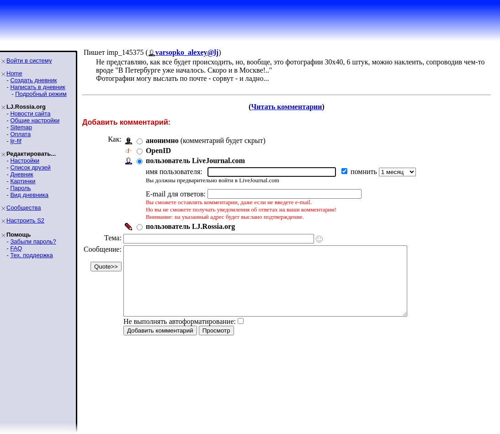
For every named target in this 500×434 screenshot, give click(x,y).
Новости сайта (30, 113)
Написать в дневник (37, 87)
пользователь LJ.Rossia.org (190, 226)
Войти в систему (29, 60)
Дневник (21, 174)
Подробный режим (40, 93)
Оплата (20, 134)
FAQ (16, 248)
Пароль (20, 188)
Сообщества (23, 207)
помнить (365, 171)
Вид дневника (29, 194)
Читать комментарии (286, 107)
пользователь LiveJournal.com (195, 160)
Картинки (22, 181)
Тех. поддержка (31, 255)
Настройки (24, 160)
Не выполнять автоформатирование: (179, 335)
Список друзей (30, 167)
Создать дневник (33, 80)
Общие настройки (34, 120)
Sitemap (21, 127)
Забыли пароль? (33, 241)
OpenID (158, 150)
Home (14, 73)
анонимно (162, 140)
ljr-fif (15, 141)
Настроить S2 (25, 220)
